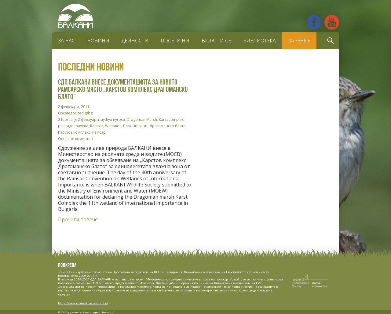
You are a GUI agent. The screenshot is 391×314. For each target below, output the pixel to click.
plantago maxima (73, 125)
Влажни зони (135, 125)
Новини (98, 40)
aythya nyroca (113, 119)
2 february (67, 119)
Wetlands (113, 125)
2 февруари (88, 119)
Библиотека (259, 40)
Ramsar (96, 125)
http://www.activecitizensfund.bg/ (83, 303)
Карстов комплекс (74, 132)
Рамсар (99, 132)
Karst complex (171, 119)
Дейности (135, 40)
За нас (66, 40)
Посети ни (175, 40)
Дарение (299, 40)
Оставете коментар (75, 138)
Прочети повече (78, 219)
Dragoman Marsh (142, 119)
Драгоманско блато (167, 125)
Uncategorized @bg (75, 113)
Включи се (216, 40)
